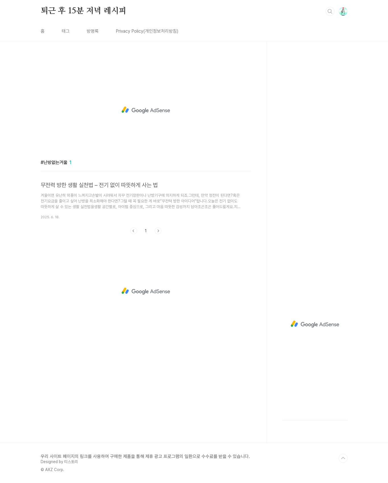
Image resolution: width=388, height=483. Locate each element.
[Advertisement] (146, 110)
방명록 (93, 31)
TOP (343, 458)
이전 (133, 230)
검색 (330, 11)
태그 (66, 31)
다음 (158, 230)
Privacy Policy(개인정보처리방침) (147, 31)
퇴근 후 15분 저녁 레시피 (83, 11)
